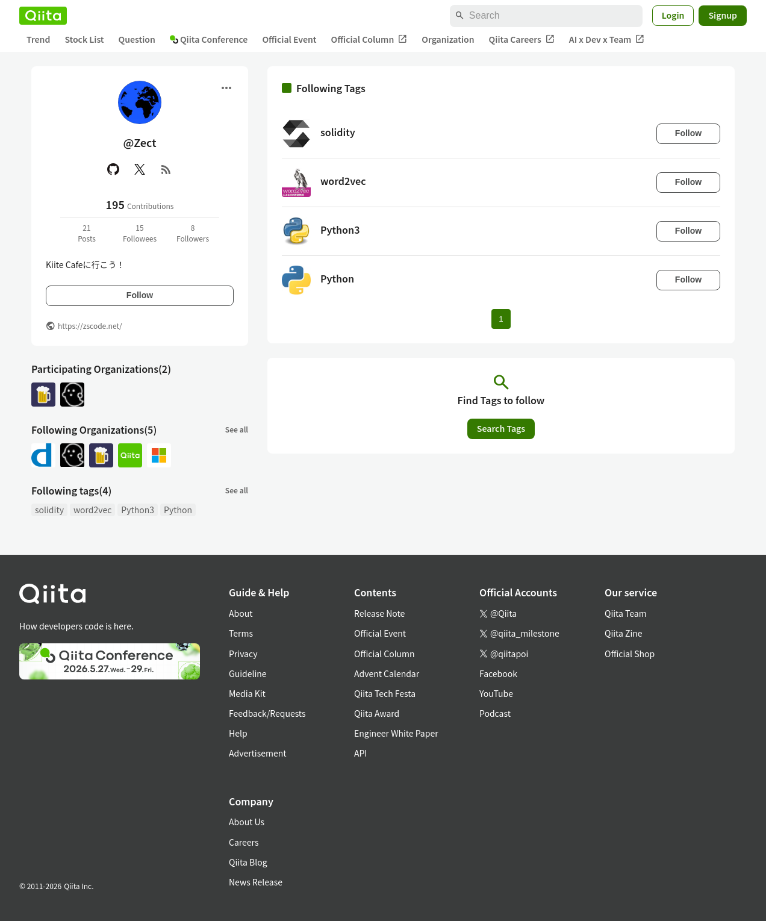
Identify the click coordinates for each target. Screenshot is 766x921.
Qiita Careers (522, 39)
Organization (448, 39)
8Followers (192, 232)
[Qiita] (43, 16)
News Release (255, 882)
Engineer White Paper (396, 733)
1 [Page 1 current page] (501, 318)
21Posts (87, 232)
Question (137, 39)
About (240, 613)
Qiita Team (626, 613)
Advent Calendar (386, 673)
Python (178, 510)
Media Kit (247, 693)
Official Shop (630, 654)
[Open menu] (226, 88)
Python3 (137, 510)
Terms (241, 633)
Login (673, 15)
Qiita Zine (624, 633)
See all (236, 429)
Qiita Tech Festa (385, 693)
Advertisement (258, 753)
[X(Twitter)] (139, 169)
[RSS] (166, 169)
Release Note (379, 613)
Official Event (289, 39)
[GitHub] (113, 169)
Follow (139, 295)
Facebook (498, 673)
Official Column (369, 39)
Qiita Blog (248, 862)
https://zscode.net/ (90, 325)
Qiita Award (376, 713)
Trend (38, 39)
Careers (243, 842)
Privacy (243, 654)
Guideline (248, 673)
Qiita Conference (209, 39)
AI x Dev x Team (607, 39)
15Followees (140, 232)
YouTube (496, 693)
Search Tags (501, 428)
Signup (722, 15)
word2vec (92, 510)
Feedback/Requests (267, 713)
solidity (49, 510)
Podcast (495, 713)
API (360, 753)
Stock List (84, 39)
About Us (246, 822)
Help (238, 733)
